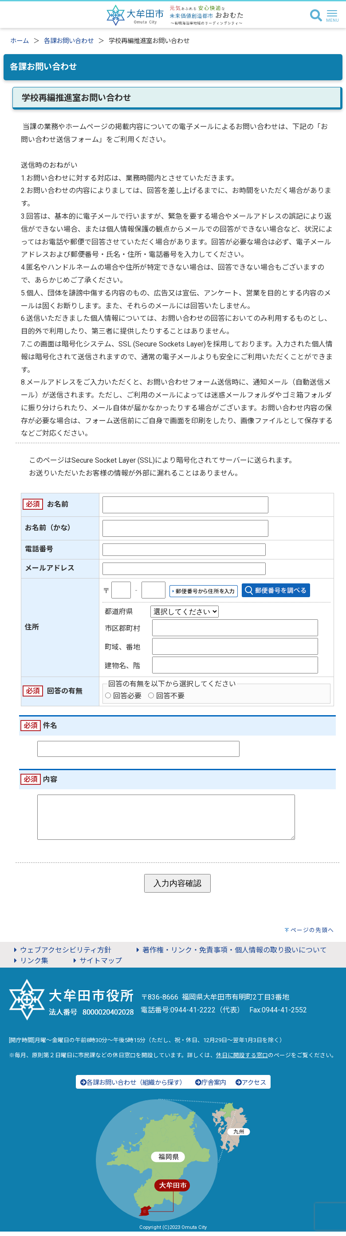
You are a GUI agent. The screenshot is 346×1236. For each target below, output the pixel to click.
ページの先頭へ (312, 934)
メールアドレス (50, 568)
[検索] (316, 16)
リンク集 (29, 965)
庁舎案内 (210, 1087)
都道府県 (119, 611)
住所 (32, 627)
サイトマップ (96, 965)
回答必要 (127, 696)
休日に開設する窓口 (242, 1059)
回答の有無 (65, 691)
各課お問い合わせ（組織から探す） (133, 1087)
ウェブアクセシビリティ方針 (61, 954)
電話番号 (39, 549)
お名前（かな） (50, 528)
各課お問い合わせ (69, 41)
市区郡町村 (122, 628)
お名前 (57, 504)
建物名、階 (122, 665)
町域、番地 (122, 647)
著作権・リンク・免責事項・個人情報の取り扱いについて (230, 954)
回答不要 (170, 696)
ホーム (19, 41)
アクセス (251, 1087)
